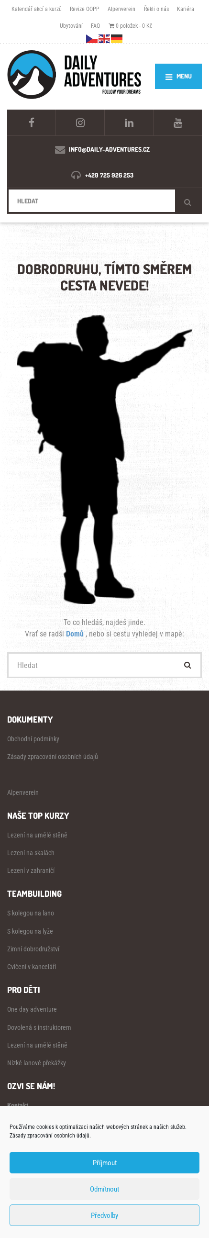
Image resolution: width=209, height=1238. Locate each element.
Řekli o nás (156, 8)
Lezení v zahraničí (31, 870)
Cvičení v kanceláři (31, 966)
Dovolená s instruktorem (39, 1027)
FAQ (95, 25)
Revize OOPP (84, 8)
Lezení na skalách (31, 853)
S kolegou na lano (30, 913)
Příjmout (105, 1163)
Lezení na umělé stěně (37, 835)
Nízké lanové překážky (36, 1063)
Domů (76, 633)
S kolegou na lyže (30, 931)
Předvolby (104, 1215)
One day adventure (32, 1009)
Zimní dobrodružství (33, 949)
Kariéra (185, 8)
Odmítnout (104, 1189)
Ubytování (71, 25)
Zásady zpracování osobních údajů (52, 756)
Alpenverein (121, 8)
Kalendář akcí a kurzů (36, 8)
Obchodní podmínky (33, 739)
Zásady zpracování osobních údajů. (50, 1135)
